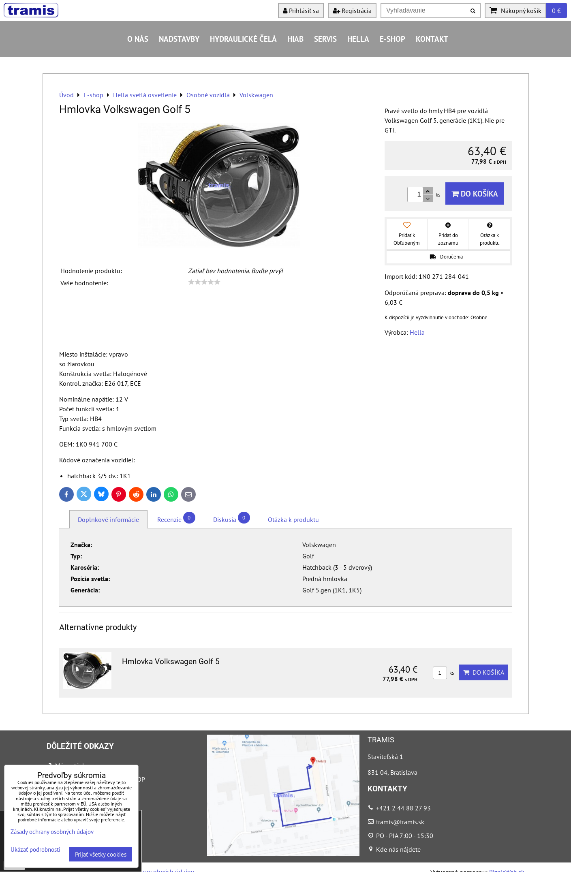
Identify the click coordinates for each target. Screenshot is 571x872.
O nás (137, 39)
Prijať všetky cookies (100, 854)
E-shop (392, 39)
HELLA (358, 39)
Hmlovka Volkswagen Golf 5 (171, 661)
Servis (325, 39)
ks (443, 672)
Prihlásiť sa (301, 10)
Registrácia (352, 10)
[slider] (204, 282)
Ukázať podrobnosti (35, 849)
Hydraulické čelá (243, 39)
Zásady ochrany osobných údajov (52, 832)
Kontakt (432, 39)
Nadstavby (179, 39)
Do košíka (474, 193)
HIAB (295, 39)
